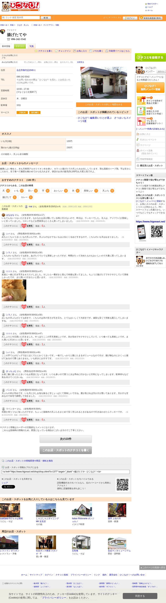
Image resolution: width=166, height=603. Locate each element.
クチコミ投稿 (62, 575)
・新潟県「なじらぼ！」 (74, 587)
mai (30, 206)
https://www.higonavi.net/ (150, 221)
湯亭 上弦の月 (114, 518)
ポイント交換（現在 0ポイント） (149, 152)
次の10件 (65, 438)
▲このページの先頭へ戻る (152, 567)
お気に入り (82, 51)
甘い (33, 191)
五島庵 (75, 550)
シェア (5, 483)
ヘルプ (150, 7)
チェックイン (64, 51)
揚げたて (9, 197)
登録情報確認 (146, 159)
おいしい (61, 191)
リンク (97, 575)
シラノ (9, 252)
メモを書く (98, 51)
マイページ (145, 145)
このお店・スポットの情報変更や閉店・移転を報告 (29, 461)
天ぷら (108, 191)
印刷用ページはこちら (119, 51)
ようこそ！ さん (112, 17)
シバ (8, 233)
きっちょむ (11, 371)
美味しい (91, 191)
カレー (27, 197)
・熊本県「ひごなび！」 (74, 583)
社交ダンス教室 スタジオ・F (46, 552)
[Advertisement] (92, 7)
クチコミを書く (45, 51)
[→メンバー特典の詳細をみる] (150, 129)
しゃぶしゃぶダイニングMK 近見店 (47, 520)
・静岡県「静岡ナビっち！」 (109, 583)
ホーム (150, 10)
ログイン (130, 17)
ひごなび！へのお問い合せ (132, 575)
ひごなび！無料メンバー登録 (150, 87)
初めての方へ (152, 4)
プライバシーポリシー (81, 575)
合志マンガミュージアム (119, 550)
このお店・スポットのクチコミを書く (65, 450)
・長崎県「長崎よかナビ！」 (142, 583)
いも (19, 191)
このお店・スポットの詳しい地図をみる (103, 104)
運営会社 (113, 575)
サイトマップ (36, 575)
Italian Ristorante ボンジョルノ (83, 520)
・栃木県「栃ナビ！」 (40, 583)
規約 (104, 575)
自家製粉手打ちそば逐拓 (11, 518)
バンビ (9, 390)
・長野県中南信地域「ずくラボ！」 (144, 587)
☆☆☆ (9, 271)
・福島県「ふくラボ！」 (41, 587)
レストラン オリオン (9, 550)
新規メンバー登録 (151, 17)
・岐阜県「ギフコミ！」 (107, 587)
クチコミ (20, 46)
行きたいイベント (148, 139)
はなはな (10, 215)
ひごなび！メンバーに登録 (148, 201)
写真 (32, 46)
